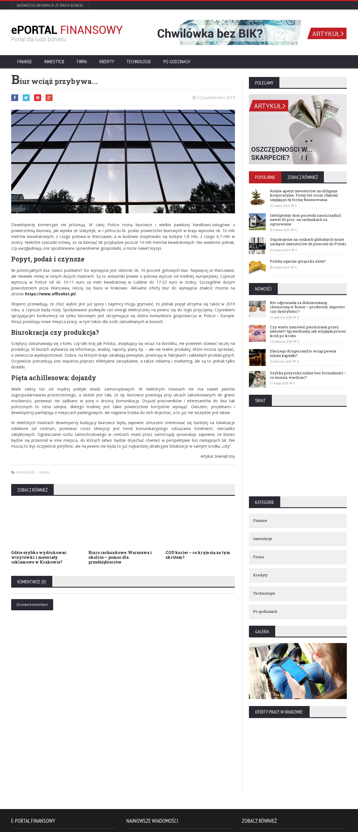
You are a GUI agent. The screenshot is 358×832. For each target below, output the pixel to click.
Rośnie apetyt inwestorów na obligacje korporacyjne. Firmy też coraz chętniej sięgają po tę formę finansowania (304, 195)
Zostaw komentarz (32, 604)
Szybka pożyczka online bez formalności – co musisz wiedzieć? (308, 375)
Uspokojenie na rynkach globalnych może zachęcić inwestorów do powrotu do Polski (308, 241)
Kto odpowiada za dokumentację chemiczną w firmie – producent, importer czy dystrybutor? (307, 307)
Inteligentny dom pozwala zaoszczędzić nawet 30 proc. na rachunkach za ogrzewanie (305, 219)
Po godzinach (176, 62)
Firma (82, 62)
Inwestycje (54, 62)
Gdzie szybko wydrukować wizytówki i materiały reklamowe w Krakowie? (38, 557)
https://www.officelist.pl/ (50, 293)
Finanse (24, 62)
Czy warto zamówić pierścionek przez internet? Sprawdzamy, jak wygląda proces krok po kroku (308, 331)
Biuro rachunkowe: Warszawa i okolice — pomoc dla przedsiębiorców (120, 557)
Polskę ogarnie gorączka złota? (298, 261)
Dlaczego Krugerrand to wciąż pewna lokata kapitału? (303, 353)
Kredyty (106, 62)
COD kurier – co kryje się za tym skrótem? (198, 555)
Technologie (138, 62)
